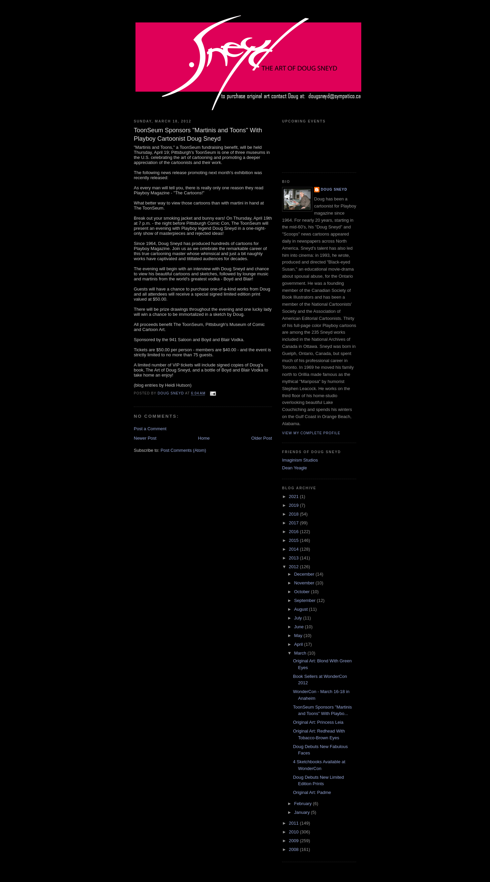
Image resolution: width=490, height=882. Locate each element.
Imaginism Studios (300, 460)
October (302, 591)
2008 (294, 849)
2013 (294, 557)
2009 (294, 840)
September (305, 600)
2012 (294, 566)
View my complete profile (311, 433)
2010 (294, 831)
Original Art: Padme (312, 792)
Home (204, 438)
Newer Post (145, 438)
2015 (294, 540)
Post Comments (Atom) (183, 450)
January (302, 812)
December (305, 574)
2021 (294, 496)
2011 (294, 823)
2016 (294, 531)
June (299, 626)
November (305, 582)
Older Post (261, 438)
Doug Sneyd (334, 189)
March (301, 653)
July (298, 618)
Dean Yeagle (294, 467)
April (299, 644)
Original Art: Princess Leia (318, 722)
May (299, 635)
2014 (294, 549)
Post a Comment (150, 428)
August (301, 609)
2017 (294, 522)
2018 (294, 514)
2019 (294, 505)
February (303, 803)
